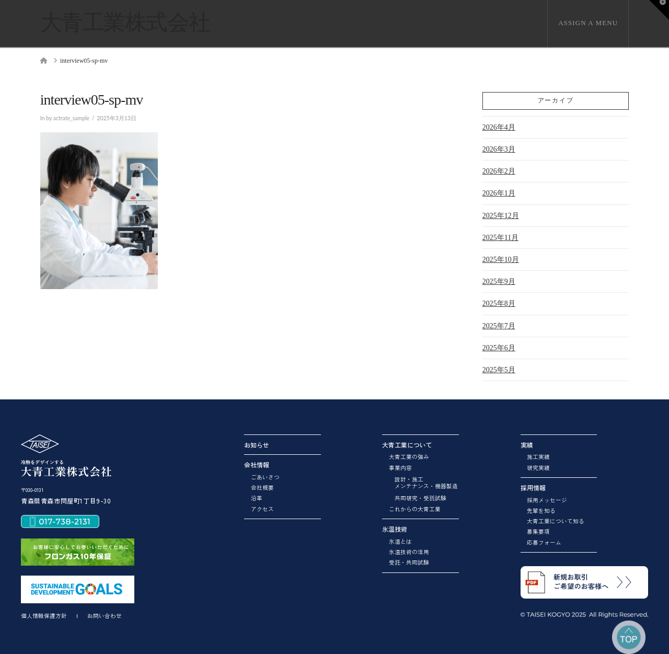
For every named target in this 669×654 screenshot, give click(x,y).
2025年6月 (498, 348)
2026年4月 (498, 127)
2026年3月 (498, 149)
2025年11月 (500, 238)
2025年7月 (498, 326)
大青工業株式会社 (125, 22)
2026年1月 (498, 193)
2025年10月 (500, 259)
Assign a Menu (588, 23)
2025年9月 (498, 281)
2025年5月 (498, 370)
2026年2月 (498, 171)
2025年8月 (498, 303)
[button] (659, 10)
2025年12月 (500, 216)
